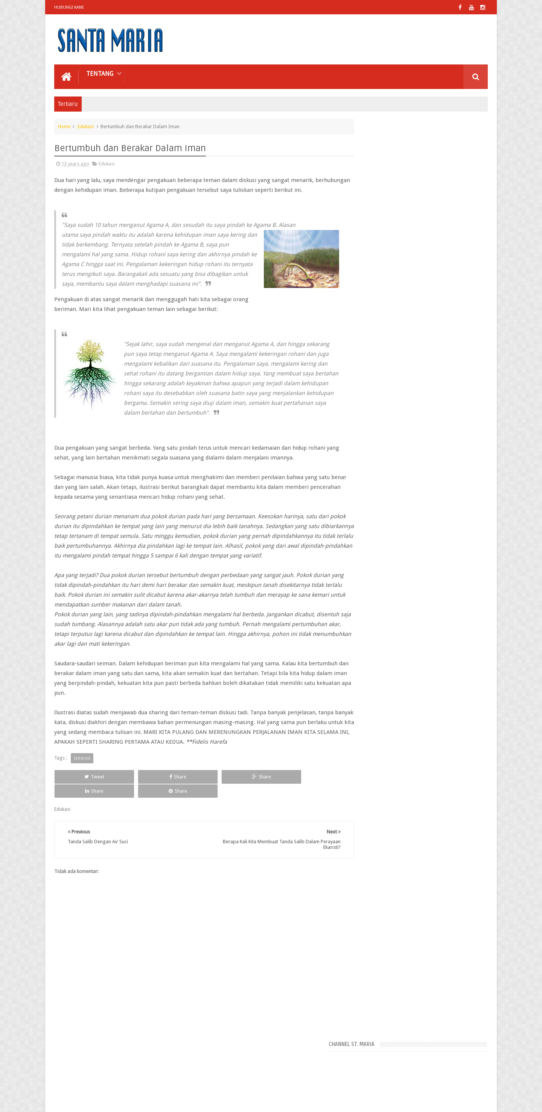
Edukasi (86, 126)
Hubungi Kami (69, 7)
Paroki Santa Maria (122, 1100)
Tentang (99, 73)
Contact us (469, 1077)
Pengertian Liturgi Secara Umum (434, 414)
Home (64, 126)
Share (139, 805)
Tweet (81, 805)
